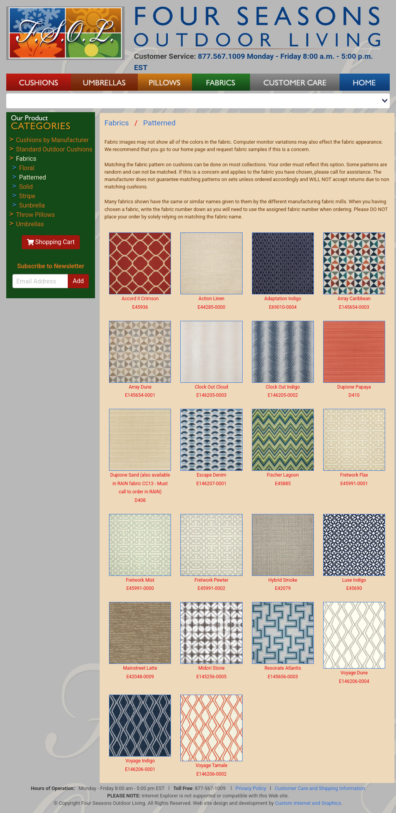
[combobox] (198, 100)
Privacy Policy (251, 788)
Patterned (159, 122)
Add (78, 281)
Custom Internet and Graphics (308, 803)
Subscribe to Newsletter (50, 266)
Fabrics (116, 122)
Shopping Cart (51, 242)
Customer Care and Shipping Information (320, 788)
